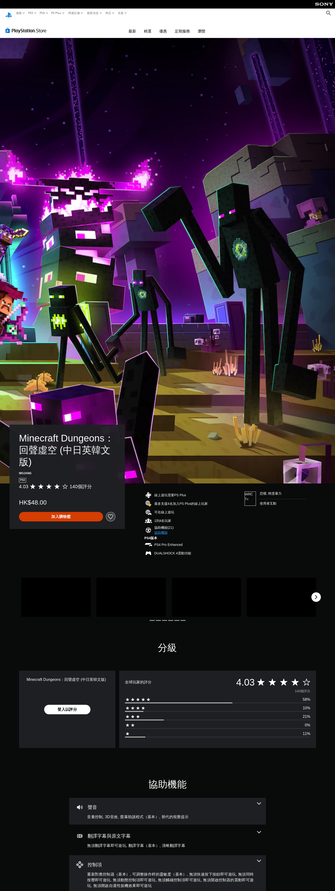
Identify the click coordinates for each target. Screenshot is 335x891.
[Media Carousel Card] (56, 592)
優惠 (163, 26)
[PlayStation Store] (27, 26)
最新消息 (92, 13)
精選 (147, 26)
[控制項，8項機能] (167, 870)
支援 (121, 13)
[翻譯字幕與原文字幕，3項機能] (167, 835)
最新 (132, 26)
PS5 (30, 13)
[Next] (316, 592)
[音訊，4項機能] (167, 806)
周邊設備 (74, 13)
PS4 (42, 13)
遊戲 (19, 13)
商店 (108, 13)
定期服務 (182, 26)
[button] (161, 528)
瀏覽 (201, 26)
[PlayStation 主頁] (9, 13)
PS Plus (56, 13)
